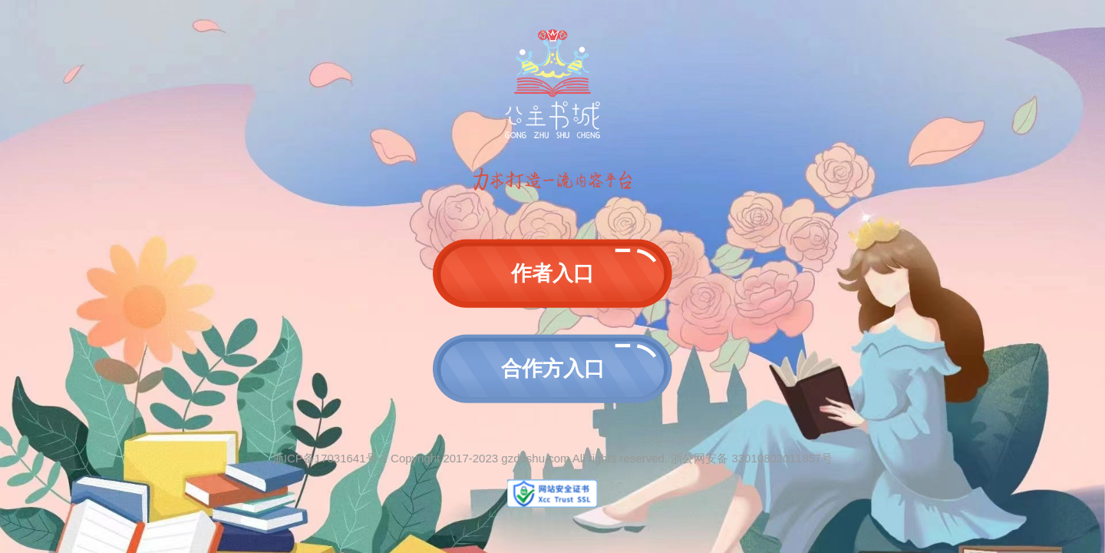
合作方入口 (553, 368)
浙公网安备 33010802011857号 (752, 458)
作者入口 (552, 273)
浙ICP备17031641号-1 (330, 458)
